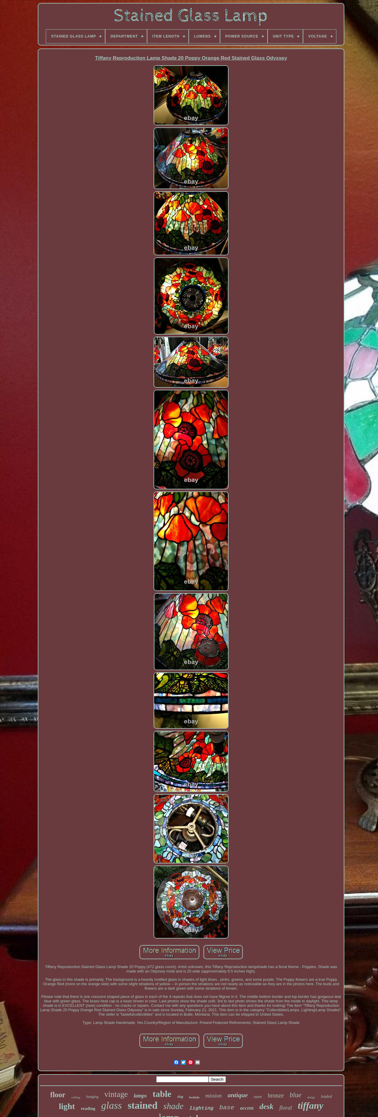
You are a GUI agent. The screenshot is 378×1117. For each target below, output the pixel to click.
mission (214, 1096)
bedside (194, 1097)
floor (57, 1095)
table (162, 1094)
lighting (201, 1108)
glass (111, 1105)
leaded (326, 1096)
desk (266, 1106)
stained (142, 1105)
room (258, 1097)
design (311, 1097)
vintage (116, 1094)
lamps (140, 1096)
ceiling (75, 1097)
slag (180, 1097)
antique (238, 1095)
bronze (276, 1095)
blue (296, 1095)
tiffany (310, 1105)
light (67, 1106)
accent (246, 1108)
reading (88, 1108)
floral (285, 1108)
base (226, 1107)
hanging (92, 1096)
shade (173, 1106)
